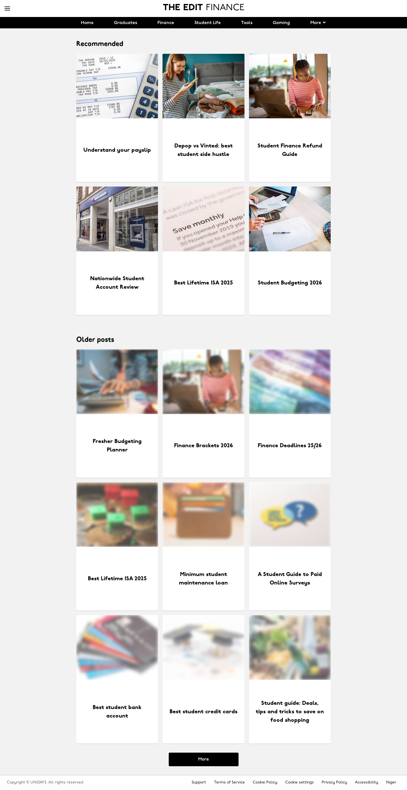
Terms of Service (229, 782)
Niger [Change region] (391, 782)
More (203, 759)
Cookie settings (299, 782)
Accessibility (366, 782)
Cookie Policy (265, 782)
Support (199, 782)
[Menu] (7, 9)
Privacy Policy (334, 782)
